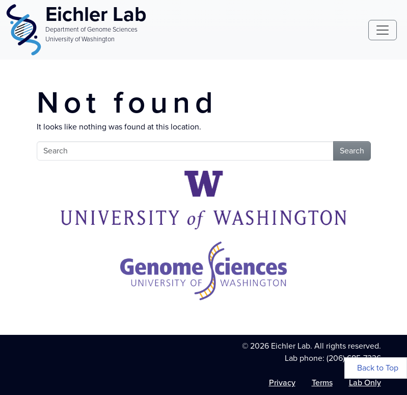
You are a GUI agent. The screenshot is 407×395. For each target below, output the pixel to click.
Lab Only (365, 382)
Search (352, 150)
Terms (322, 382)
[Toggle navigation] (382, 30)
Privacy (282, 382)
